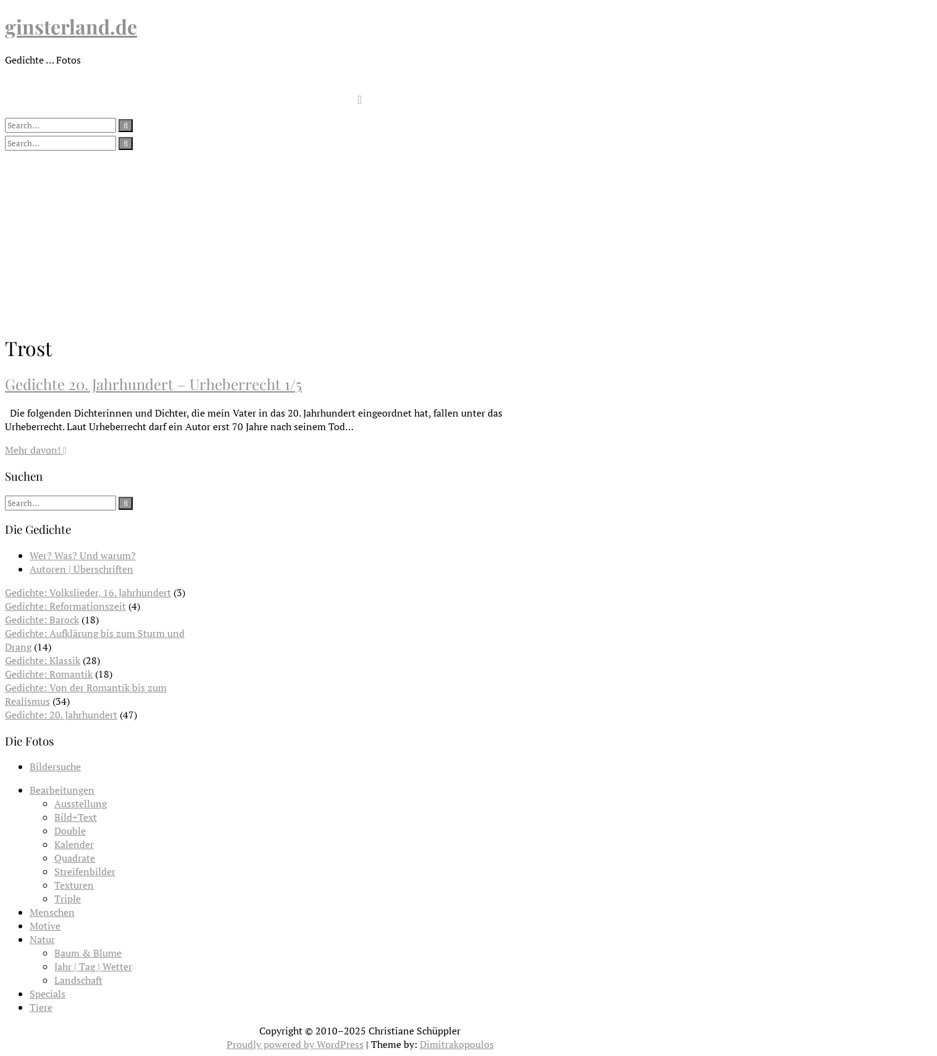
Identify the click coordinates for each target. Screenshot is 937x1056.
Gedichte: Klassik (42, 660)
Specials (47, 993)
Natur (42, 939)
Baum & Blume (88, 953)
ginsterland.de (71, 26)
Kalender (74, 844)
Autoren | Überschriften (81, 569)
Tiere (41, 1007)
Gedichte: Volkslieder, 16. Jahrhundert (88, 592)
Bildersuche (55, 766)
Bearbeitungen (62, 790)
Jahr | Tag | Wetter (93, 966)
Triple (67, 898)
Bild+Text (75, 817)
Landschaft (78, 980)
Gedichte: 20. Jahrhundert (61, 714)
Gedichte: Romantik (49, 674)
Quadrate (74, 858)
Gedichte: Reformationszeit (65, 606)
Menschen (52, 912)
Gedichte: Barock (42, 619)
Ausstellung (80, 803)
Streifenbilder (84, 871)
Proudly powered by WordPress (295, 1044)
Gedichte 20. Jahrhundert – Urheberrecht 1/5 (153, 384)
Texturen (74, 885)
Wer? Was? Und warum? (83, 555)
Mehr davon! (36, 450)
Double (70, 831)
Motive (45, 926)
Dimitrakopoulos (457, 1044)
